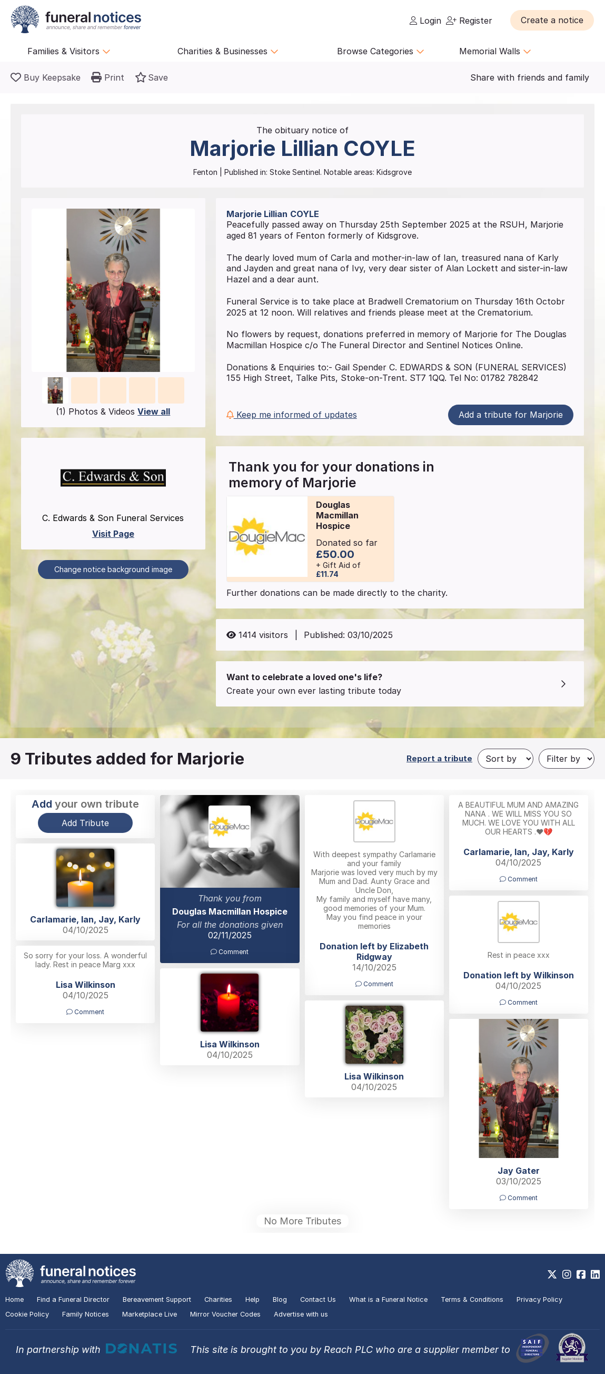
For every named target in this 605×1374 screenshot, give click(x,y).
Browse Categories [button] (380, 51)
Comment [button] (230, 952)
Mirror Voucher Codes (225, 1314)
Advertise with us (301, 1314)
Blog (280, 1299)
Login (425, 20)
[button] (552, 20)
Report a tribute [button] (439, 758)
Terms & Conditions (472, 1299)
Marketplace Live (149, 1314)
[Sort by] (505, 759)
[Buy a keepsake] (46, 77)
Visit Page (113, 533)
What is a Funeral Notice (388, 1299)
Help (252, 1299)
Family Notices (85, 1314)
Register (469, 20)
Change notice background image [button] (113, 569)
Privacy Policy (539, 1299)
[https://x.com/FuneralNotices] (552, 1274)
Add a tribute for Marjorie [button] (511, 414)
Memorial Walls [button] (495, 51)
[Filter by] (566, 759)
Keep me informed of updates (291, 414)
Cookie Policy (27, 1314)
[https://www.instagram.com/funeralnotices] (566, 1274)
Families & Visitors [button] (69, 51)
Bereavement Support (157, 1299)
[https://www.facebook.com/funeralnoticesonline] (581, 1274)
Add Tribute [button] (85, 823)
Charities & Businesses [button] (228, 51)
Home (14, 1299)
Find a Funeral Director (73, 1299)
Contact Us (318, 1299)
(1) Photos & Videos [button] (113, 411)
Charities (218, 1299)
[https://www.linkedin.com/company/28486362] (595, 1274)
